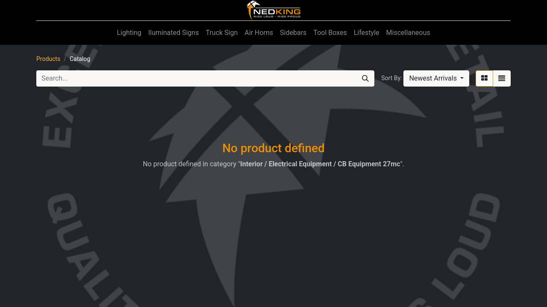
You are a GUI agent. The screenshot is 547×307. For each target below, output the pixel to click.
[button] (436, 78)
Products (48, 58)
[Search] (365, 78)
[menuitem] (128, 32)
